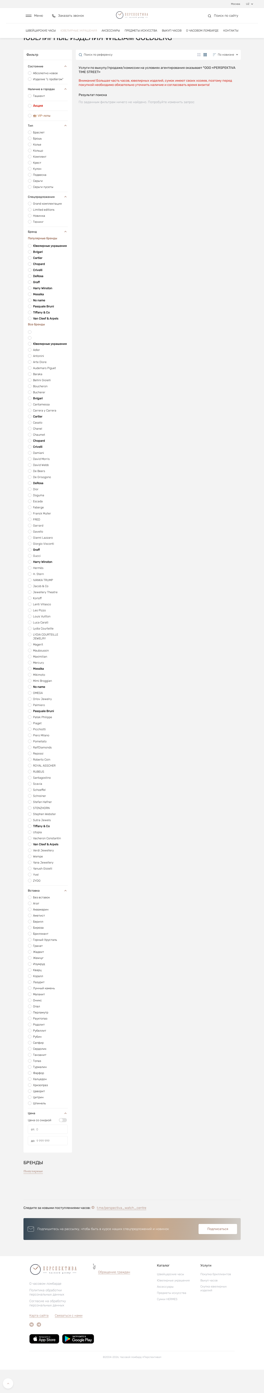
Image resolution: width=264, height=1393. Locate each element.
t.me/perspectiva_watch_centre (121, 1231)
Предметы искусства (141, 34)
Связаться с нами (68, 1339)
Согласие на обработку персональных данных (47, 1326)
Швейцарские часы (41, 34)
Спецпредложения (48, 220)
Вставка (48, 914)
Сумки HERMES (167, 1322)
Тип (48, 149)
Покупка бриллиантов (215, 1297)
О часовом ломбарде (202, 34)
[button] (34, 17)
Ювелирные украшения (78, 34)
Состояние (48, 90)
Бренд (48, 255)
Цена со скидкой (39, 1143)
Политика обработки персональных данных (46, 1316)
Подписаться (217, 1252)
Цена (48, 1136)
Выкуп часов (172, 34)
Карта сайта (39, 1339)
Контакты (230, 34)
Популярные (33, 1194)
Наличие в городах (48, 112)
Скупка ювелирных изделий (213, 1311)
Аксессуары (111, 34)
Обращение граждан (114, 1295)
